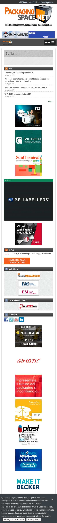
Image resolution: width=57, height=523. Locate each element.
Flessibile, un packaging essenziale (19, 72)
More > (50, 101)
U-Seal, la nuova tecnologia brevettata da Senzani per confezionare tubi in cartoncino (27, 80)
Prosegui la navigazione (14, 519)
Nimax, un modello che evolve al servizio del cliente (26, 87)
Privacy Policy (34, 519)
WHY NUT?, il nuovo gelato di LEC (18, 94)
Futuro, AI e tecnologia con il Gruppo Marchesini (27, 253)
